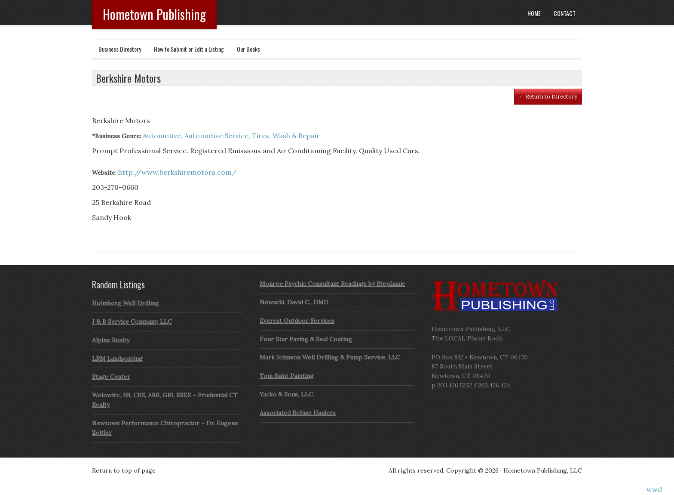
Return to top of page (124, 470)
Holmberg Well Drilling (125, 303)
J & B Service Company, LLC (132, 321)
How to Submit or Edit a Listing (189, 48)
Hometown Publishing (154, 14)
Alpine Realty (110, 340)
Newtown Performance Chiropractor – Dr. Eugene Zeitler (165, 427)
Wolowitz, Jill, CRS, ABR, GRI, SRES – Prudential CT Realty (165, 399)
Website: (104, 172)
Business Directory (119, 48)
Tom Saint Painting (287, 376)
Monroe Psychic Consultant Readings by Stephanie (332, 284)
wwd (654, 489)
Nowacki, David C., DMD (294, 302)
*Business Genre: (116, 136)
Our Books (248, 48)
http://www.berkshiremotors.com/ (177, 172)
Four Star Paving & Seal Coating (306, 339)
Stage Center (111, 377)
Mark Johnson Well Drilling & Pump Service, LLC (330, 357)
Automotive (162, 135)
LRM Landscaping (117, 358)
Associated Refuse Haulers (298, 413)
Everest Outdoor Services (297, 321)
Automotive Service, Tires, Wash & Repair (252, 135)
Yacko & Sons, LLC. (287, 394)
